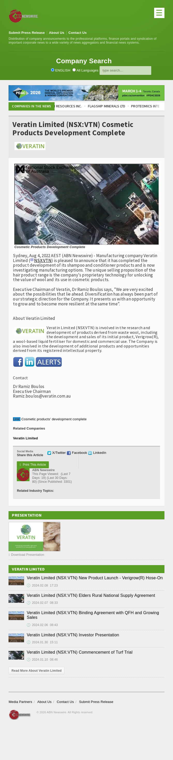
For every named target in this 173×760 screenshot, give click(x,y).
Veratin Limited (25, 438)
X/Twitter (56, 453)
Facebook (77, 453)
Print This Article (33, 464)
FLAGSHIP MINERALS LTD (111, 106)
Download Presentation (26, 555)
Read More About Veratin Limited (36, 670)
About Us (56, 33)
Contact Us (78, 33)
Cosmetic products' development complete (54, 419)
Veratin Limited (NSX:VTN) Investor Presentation (73, 635)
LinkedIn (97, 453)
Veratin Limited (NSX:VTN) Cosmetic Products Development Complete (72, 128)
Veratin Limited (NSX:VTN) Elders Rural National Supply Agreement (91, 595)
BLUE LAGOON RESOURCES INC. (62, 106)
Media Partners (20, 702)
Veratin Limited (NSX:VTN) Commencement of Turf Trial (79, 652)
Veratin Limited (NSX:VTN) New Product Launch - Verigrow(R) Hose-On (95, 578)
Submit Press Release (27, 33)
